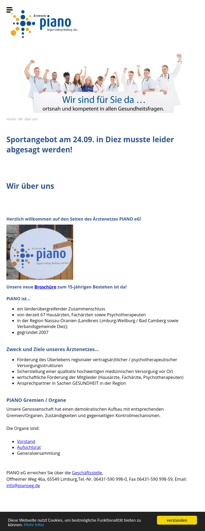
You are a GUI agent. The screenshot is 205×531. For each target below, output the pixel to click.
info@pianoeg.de (23, 485)
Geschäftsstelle (87, 473)
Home (11, 119)
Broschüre (45, 287)
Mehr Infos (34, 525)
